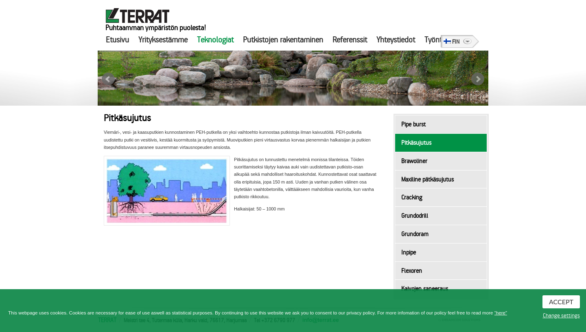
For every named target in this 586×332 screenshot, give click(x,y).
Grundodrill (414, 215)
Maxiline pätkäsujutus (427, 179)
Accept (561, 301)
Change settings (561, 315)
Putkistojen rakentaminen (283, 39)
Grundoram (415, 234)
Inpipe (408, 252)
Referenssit (349, 39)
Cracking (411, 197)
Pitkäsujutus (416, 142)
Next (477, 79)
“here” (500, 312)
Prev (108, 79)
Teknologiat (215, 39)
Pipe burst (413, 124)
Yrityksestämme (163, 39)
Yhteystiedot (395, 39)
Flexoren (411, 270)
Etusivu (117, 39)
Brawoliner (414, 161)
